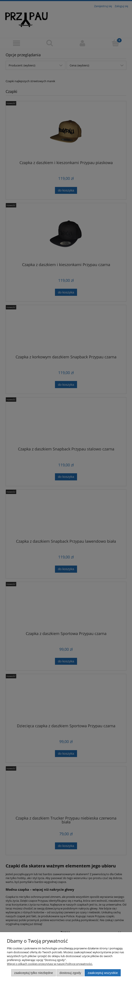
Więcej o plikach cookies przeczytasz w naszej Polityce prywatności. (50, 964)
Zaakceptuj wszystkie (103, 973)
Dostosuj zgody (70, 973)
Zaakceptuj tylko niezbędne (33, 973)
